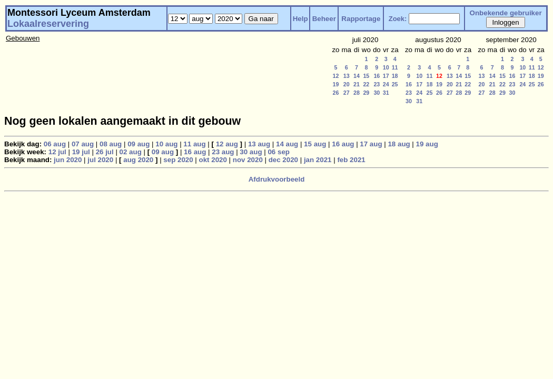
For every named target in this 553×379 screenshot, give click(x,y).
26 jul (105, 152)
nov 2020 (248, 160)
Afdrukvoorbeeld (277, 179)
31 (386, 92)
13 (346, 76)
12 (336, 76)
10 (386, 67)
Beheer (324, 19)
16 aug (343, 144)
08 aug (111, 144)
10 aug (166, 144)
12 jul (57, 152)
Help (300, 19)
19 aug (427, 144)
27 (346, 92)
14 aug (287, 144)
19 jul (81, 152)
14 (356, 76)
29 (366, 92)
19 (336, 84)
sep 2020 (178, 160)
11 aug (194, 144)
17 (386, 76)
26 (336, 92)
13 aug (259, 144)
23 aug (223, 152)
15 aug (315, 144)
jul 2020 (100, 160)
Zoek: (398, 19)
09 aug (138, 144)
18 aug (399, 144)
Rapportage (360, 19)
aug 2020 (138, 160)
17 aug (371, 144)
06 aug (55, 144)
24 (386, 84)
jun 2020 (68, 160)
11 (395, 67)
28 (356, 92)
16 (376, 76)
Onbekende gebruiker (506, 13)
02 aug (131, 152)
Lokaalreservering (48, 23)
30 (376, 92)
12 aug (227, 144)
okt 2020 (213, 160)
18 (395, 76)
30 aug (251, 152)
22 (366, 84)
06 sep (279, 152)
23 (376, 84)
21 (356, 84)
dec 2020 (283, 160)
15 (366, 76)
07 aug (83, 144)
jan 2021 (318, 160)
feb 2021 (351, 160)
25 (395, 84)
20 (346, 84)
